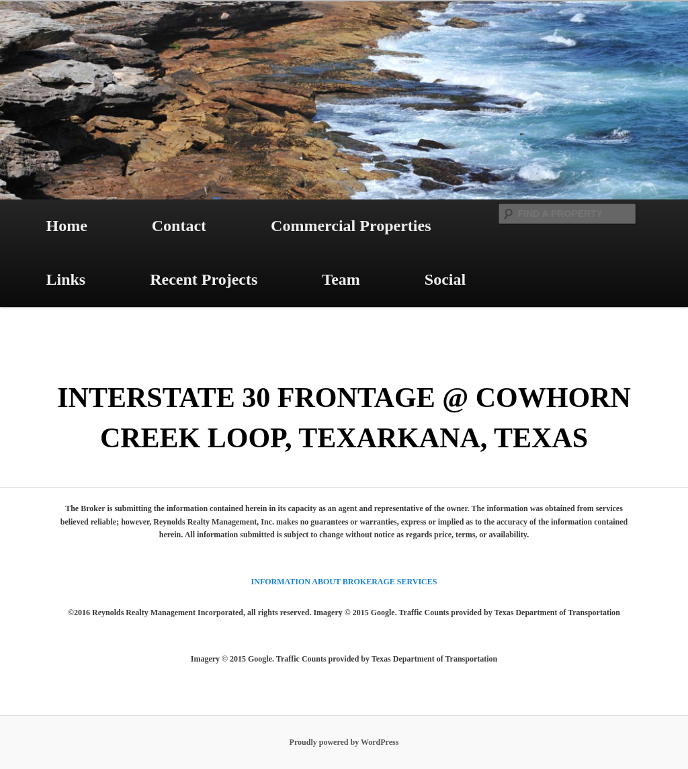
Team (340, 279)
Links (65, 279)
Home (66, 225)
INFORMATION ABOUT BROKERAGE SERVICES (344, 581)
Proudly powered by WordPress (344, 742)
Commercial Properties (351, 225)
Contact (179, 225)
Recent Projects (203, 279)
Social (445, 279)
